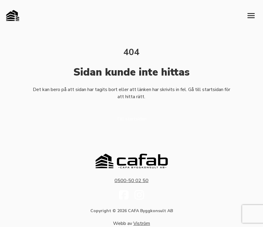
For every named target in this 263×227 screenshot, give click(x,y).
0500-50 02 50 (131, 180)
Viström (141, 223)
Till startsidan (131, 119)
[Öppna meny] (251, 15)
